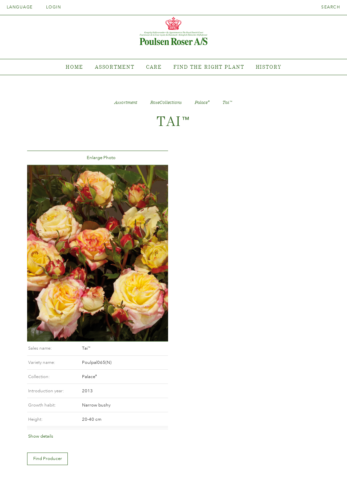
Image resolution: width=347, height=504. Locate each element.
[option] (97, 252)
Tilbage (40, 158)
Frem (153, 158)
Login (53, 7)
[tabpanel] (173, 67)
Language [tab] (22, 7)
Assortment (115, 67)
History (268, 67)
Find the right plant (209, 67)
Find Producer (200, 268)
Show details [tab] (193, 245)
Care (154, 67)
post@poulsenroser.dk (250, 488)
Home (74, 67)
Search (330, 7)
